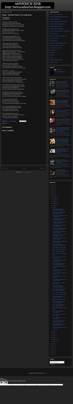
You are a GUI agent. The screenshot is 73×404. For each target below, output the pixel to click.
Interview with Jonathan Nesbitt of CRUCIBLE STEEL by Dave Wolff (63, 119)
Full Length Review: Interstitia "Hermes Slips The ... (58, 232)
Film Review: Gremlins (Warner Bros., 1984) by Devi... (59, 213)
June (54, 331)
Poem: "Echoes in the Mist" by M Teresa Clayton (59, 270)
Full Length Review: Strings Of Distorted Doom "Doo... (58, 235)
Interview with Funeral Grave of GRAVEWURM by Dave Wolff (62, 91)
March (54, 337)
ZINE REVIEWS (53, 50)
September (55, 203)
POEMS (7, 123)
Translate (58, 364)
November (55, 199)
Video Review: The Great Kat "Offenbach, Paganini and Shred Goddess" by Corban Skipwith (62, 140)
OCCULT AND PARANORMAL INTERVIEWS (60, 31)
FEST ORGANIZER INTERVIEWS (57, 24)
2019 (52, 346)
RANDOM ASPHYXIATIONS (56, 59)
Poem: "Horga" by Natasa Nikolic (59, 292)
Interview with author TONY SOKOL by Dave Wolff (62, 82)
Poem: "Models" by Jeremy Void (59, 247)
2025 (52, 187)
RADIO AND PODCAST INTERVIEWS (58, 36)
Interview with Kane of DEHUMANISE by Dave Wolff (62, 170)
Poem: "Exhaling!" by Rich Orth (59, 299)
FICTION (52, 55)
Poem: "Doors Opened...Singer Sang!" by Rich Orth (58, 297)
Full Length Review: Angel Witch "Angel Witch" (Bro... (59, 222)
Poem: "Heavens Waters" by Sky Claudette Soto (59, 257)
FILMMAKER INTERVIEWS (56, 26)
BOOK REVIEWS (53, 40)
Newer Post (5, 168)
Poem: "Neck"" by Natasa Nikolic (59, 294)
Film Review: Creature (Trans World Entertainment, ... (59, 216)
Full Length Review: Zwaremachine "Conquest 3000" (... (59, 242)
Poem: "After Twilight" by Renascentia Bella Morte (58, 286)
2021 (52, 195)
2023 (52, 191)
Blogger (44, 373)
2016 (52, 352)
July (54, 207)
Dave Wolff (58, 69)
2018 (52, 348)
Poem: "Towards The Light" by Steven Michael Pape (58, 305)
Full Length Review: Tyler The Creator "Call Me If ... (58, 324)
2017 (52, 350)
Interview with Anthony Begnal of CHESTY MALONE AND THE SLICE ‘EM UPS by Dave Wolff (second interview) (63, 129)
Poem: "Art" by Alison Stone (58, 251)
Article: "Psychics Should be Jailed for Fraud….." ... (59, 328)
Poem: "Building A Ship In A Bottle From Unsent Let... (59, 280)
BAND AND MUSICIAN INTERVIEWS (58, 21)
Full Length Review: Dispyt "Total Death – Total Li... (59, 238)
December (55, 197)
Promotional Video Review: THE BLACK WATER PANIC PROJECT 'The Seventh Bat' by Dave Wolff (62, 150)
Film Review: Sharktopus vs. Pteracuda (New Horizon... (58, 210)
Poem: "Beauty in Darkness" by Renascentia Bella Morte (58, 289)
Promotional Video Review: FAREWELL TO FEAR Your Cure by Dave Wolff (63, 161)
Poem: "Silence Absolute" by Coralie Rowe (58, 312)
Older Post (42, 168)
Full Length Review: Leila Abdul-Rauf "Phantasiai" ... (59, 226)
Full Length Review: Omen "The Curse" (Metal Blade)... (59, 219)
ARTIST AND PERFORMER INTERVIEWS (59, 16)
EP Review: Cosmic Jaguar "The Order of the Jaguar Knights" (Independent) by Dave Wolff (62, 101)
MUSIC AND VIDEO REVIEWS (57, 45)
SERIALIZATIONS (54, 62)
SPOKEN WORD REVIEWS (56, 48)
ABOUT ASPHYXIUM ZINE (56, 14)
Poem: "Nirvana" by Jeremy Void (59, 249)
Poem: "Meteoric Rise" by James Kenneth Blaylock (59, 261)
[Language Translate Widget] (57, 362)
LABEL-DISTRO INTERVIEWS (57, 28)
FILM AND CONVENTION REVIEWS (58, 43)
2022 (52, 193)
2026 (52, 184)
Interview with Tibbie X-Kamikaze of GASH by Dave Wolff (63, 111)
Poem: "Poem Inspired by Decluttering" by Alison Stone (59, 245)
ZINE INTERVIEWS (54, 38)
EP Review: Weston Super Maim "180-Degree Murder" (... (59, 229)
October (54, 201)
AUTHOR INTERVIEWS (55, 19)
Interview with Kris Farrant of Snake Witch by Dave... (58, 321)
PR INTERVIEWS (53, 33)
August (54, 205)
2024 (52, 189)
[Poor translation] (5, 383)
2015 (52, 354)
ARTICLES (52, 52)
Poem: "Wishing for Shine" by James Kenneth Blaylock (58, 264)
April (54, 335)
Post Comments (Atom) (26, 172)
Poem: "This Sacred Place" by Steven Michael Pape (58, 302)
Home (23, 168)
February (55, 339)
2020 (52, 343)
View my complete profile (59, 71)
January (54, 341)
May (54, 333)
